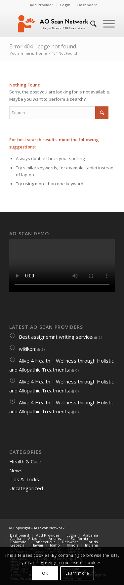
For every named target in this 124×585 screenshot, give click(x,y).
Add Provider (41, 4)
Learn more (77, 573)
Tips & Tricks (24, 479)
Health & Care (25, 461)
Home (41, 53)
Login (65, 4)
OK (45, 573)
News (15, 470)
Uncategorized (26, 488)
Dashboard (87, 4)
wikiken (27, 348)
